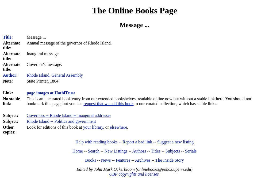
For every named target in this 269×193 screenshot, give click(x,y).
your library (93, 127)
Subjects (173, 151)
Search (94, 151)
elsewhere (118, 127)
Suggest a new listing (175, 142)
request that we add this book (109, 103)
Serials (191, 151)
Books (90, 160)
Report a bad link (137, 142)
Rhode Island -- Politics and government (61, 121)
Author (9, 75)
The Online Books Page (134, 10)
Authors (139, 151)
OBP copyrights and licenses (134, 174)
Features (123, 160)
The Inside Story (169, 160)
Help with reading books (96, 142)
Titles (155, 151)
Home (77, 151)
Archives (143, 160)
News (106, 160)
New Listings (116, 151)
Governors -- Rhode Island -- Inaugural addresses (69, 115)
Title (7, 37)
